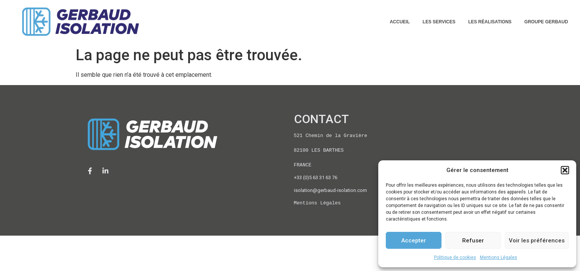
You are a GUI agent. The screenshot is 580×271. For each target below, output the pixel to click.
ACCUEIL (400, 21)
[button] (565, 170)
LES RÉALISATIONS (489, 21)
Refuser (473, 240)
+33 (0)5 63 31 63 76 (315, 177)
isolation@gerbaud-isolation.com (330, 190)
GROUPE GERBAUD (546, 21)
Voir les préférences (537, 240)
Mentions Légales (498, 257)
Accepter (413, 240)
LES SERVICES (439, 21)
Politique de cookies (455, 257)
